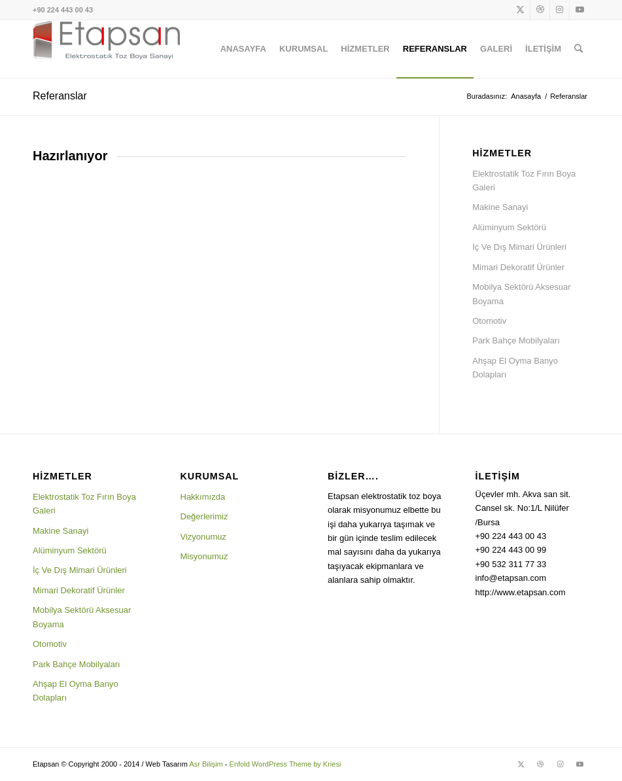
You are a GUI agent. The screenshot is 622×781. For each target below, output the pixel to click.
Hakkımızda (203, 497)
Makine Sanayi (500, 207)
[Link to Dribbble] (539, 10)
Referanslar (60, 95)
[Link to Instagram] (559, 10)
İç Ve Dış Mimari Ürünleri (519, 247)
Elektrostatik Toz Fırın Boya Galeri (524, 180)
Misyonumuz (204, 556)
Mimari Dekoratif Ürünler (518, 267)
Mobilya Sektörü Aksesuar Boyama (521, 293)
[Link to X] (520, 10)
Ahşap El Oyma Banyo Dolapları (515, 367)
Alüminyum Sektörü (509, 227)
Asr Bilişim (205, 764)
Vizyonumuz (204, 537)
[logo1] (107, 49)
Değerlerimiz (204, 516)
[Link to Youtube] (579, 10)
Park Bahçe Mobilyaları (516, 340)
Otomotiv (489, 321)
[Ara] (578, 49)
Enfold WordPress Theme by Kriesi (285, 764)
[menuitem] (243, 49)
